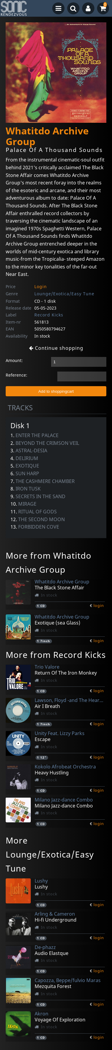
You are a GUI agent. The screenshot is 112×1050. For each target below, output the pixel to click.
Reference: (16, 375)
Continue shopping (56, 348)
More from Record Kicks (56, 654)
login (98, 605)
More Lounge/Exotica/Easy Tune (50, 854)
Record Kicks (48, 315)
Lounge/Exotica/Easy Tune (64, 293)
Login (40, 286)
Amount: (14, 360)
